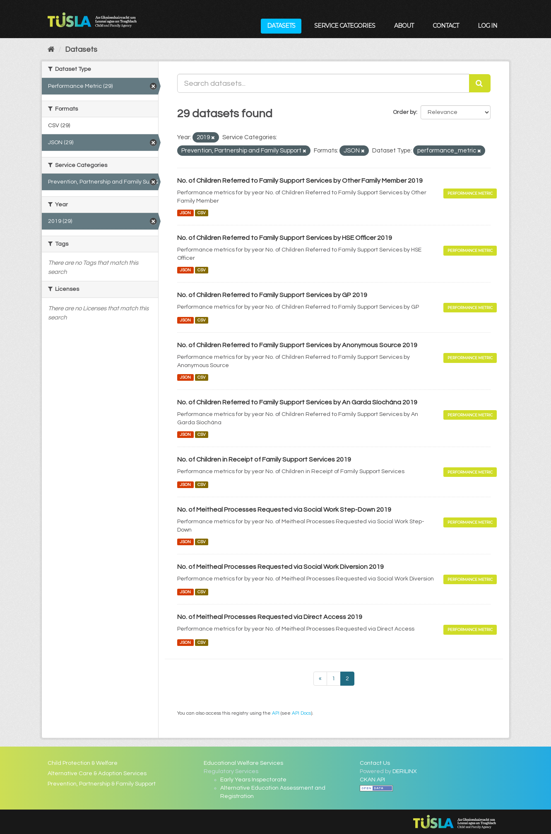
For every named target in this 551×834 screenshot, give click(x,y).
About (404, 25)
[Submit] (480, 83)
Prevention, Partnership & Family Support (102, 784)
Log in (487, 25)
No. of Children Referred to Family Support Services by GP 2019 (272, 295)
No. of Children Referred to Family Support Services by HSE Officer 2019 (284, 237)
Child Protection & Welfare (83, 763)
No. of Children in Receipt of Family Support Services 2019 (264, 459)
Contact (446, 25)
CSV (201, 212)
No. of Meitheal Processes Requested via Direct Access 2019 (269, 617)
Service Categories (344, 25)
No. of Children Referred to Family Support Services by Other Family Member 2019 (300, 180)
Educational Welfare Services (243, 763)
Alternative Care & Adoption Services (97, 773)
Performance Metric (470, 193)
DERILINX (404, 771)
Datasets (281, 25)
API (275, 713)
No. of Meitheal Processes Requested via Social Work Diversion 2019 (280, 566)
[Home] (51, 49)
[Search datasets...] (323, 83)
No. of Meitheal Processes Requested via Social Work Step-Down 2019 (284, 509)
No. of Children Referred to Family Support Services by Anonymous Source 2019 (297, 345)
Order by (404, 112)
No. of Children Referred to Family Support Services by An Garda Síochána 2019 (297, 402)
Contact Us (375, 763)
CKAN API (372, 780)
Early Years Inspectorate (253, 780)
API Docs (301, 713)
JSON (185, 212)
